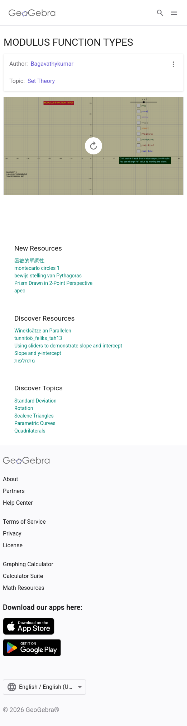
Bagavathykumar (52, 63)
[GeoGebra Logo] (32, 12)
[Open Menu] (174, 13)
